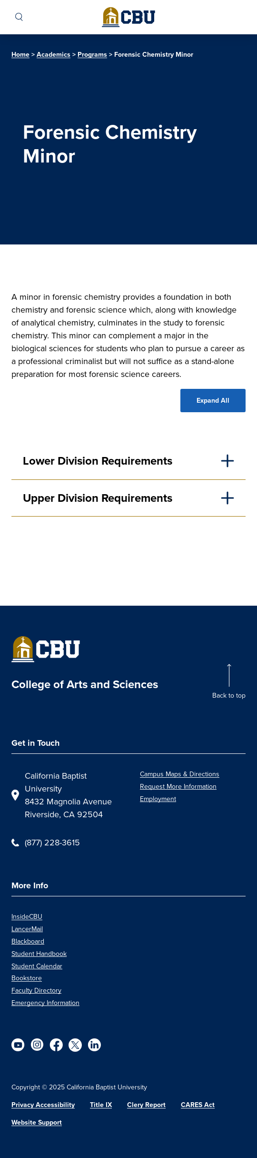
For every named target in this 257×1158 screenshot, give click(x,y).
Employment (158, 798)
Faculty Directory (36, 990)
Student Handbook (39, 953)
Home (20, 55)
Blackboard (27, 941)
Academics (53, 55)
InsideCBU (26, 916)
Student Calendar (36, 966)
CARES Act (198, 1105)
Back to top (229, 695)
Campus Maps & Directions (179, 774)
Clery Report (146, 1105)
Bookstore (26, 978)
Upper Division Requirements (97, 498)
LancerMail (27, 929)
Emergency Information (45, 1002)
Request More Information (178, 786)
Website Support (36, 1122)
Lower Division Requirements (97, 460)
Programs (92, 55)
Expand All (213, 401)
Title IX (101, 1105)
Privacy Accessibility (43, 1105)
